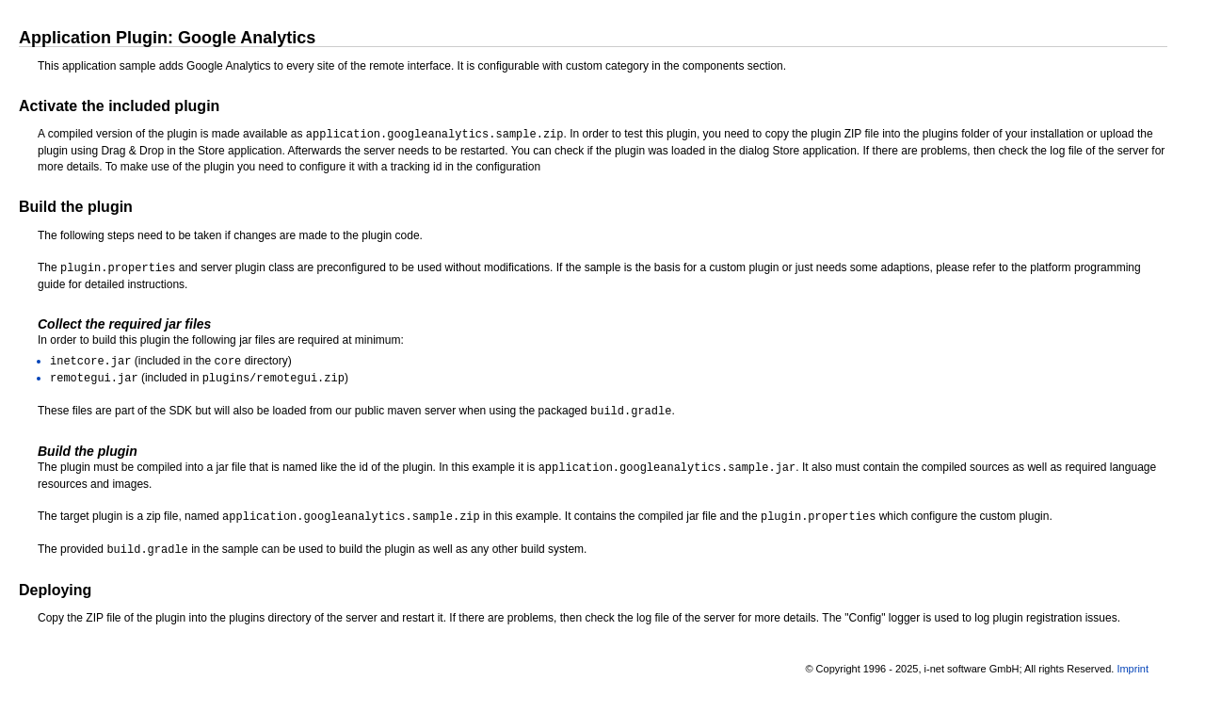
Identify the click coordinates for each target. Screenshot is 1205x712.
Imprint (1133, 668)
